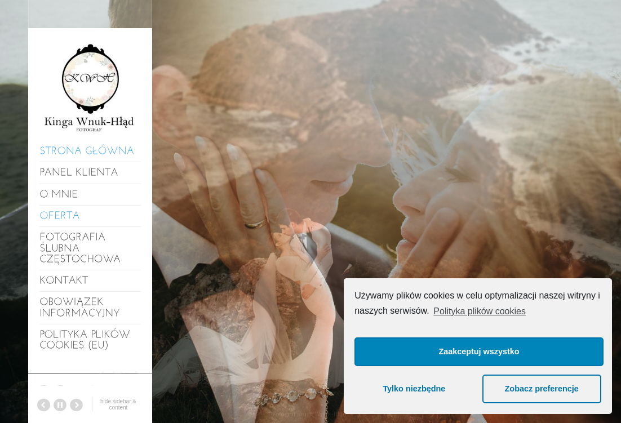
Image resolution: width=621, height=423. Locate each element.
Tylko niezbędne (414, 388)
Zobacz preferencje (542, 388)
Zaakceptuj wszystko (478, 351)
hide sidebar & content (118, 404)
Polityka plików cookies (479, 311)
